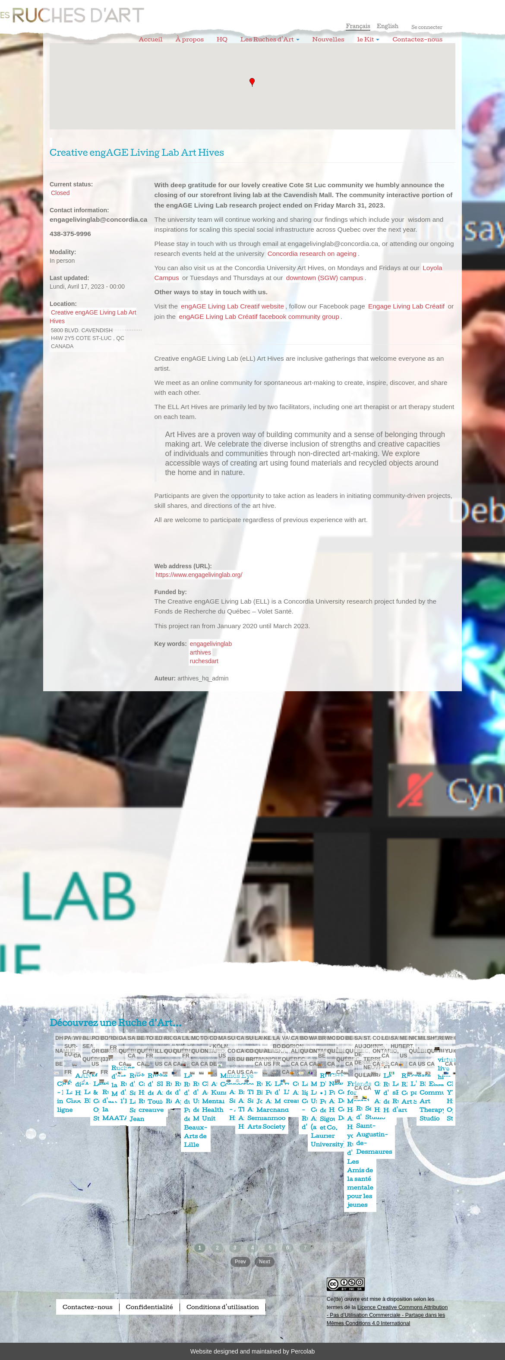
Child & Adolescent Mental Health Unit (219, 1101)
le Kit (368, 39)
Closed (60, 192)
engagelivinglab (211, 643)
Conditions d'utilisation (222, 1306)
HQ (222, 39)
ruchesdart (204, 661)
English (388, 26)
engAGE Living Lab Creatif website (232, 306)
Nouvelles (328, 39)
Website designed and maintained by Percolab (252, 1351)
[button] (252, 82)
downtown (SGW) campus (324, 277)
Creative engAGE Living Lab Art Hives (93, 316)
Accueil (150, 39)
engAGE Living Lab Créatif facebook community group (259, 316)
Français (358, 26)
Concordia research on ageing (312, 253)
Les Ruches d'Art (108, 11)
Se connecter (426, 27)
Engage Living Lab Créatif (406, 306)
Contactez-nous (417, 39)
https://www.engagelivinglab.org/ (199, 574)
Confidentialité (149, 1306)
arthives (200, 652)
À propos (190, 39)
